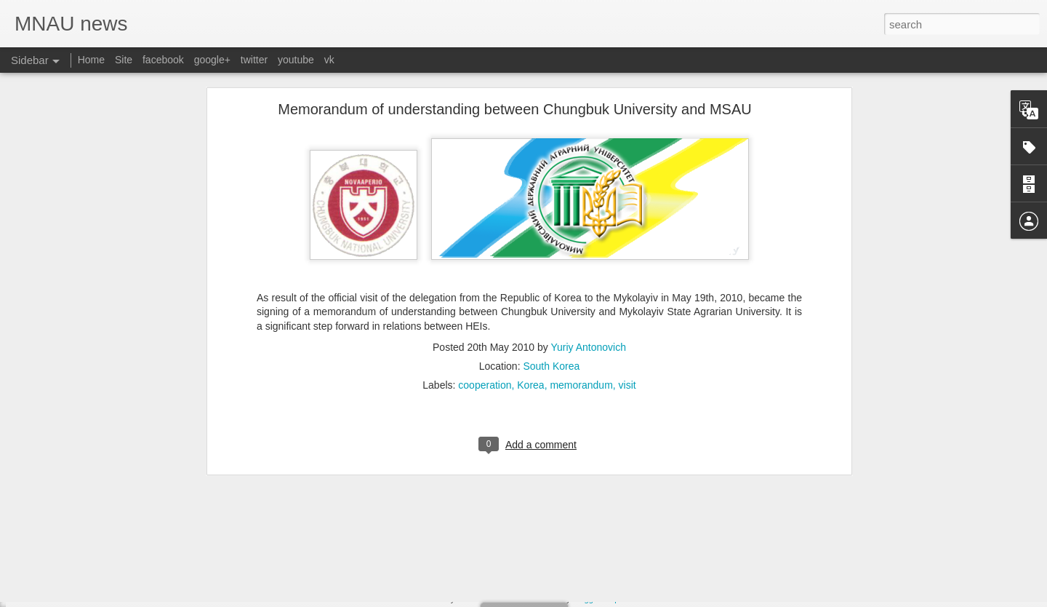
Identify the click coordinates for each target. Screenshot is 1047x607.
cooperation (484, 276)
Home (91, 60)
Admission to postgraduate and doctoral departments (138, 580)
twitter (254, 60)
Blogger (586, 599)
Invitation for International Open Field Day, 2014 (128, 547)
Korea (530, 276)
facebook (163, 60)
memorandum (581, 276)
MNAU (428, 599)
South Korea (551, 257)
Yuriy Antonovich (588, 238)
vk (329, 60)
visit (627, 276)
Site (123, 60)
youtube (296, 60)
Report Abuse (628, 599)
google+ (212, 60)
